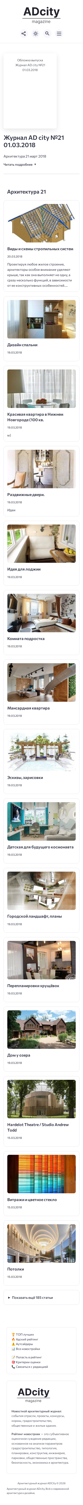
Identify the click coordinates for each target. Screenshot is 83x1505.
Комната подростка (26, 638)
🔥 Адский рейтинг (25, 1339)
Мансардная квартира (28, 707)
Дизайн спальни (22, 344)
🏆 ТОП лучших (23, 1334)
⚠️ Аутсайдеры (22, 1344)
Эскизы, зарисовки (25, 777)
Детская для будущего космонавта (40, 846)
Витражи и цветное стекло (32, 1199)
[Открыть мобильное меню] (59, 33)
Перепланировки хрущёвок (33, 985)
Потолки (15, 1269)
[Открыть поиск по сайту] (47, 33)
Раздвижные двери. (26, 494)
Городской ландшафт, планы (34, 916)
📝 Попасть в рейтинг (27, 1357)
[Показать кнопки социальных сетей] (24, 33)
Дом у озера (18, 1055)
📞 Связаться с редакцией (30, 1367)
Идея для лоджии (24, 569)
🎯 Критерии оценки (26, 1362)
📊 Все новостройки (26, 1349)
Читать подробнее (18, 164)
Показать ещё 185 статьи (32, 1297)
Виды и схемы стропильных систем (40, 248)
